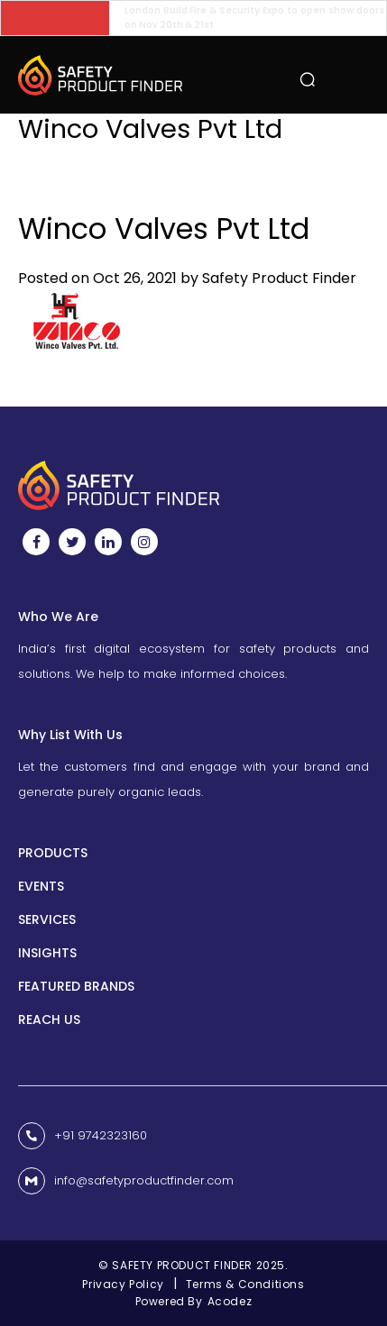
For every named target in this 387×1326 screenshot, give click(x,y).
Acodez (230, 1301)
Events (41, 886)
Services (47, 919)
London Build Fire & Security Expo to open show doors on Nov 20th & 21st (255, 18)
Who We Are (58, 617)
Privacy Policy (122, 1284)
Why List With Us (70, 735)
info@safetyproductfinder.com (144, 1181)
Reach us (49, 1020)
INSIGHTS (47, 953)
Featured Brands (76, 986)
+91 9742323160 (100, 1135)
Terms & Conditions (245, 1284)
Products (53, 853)
